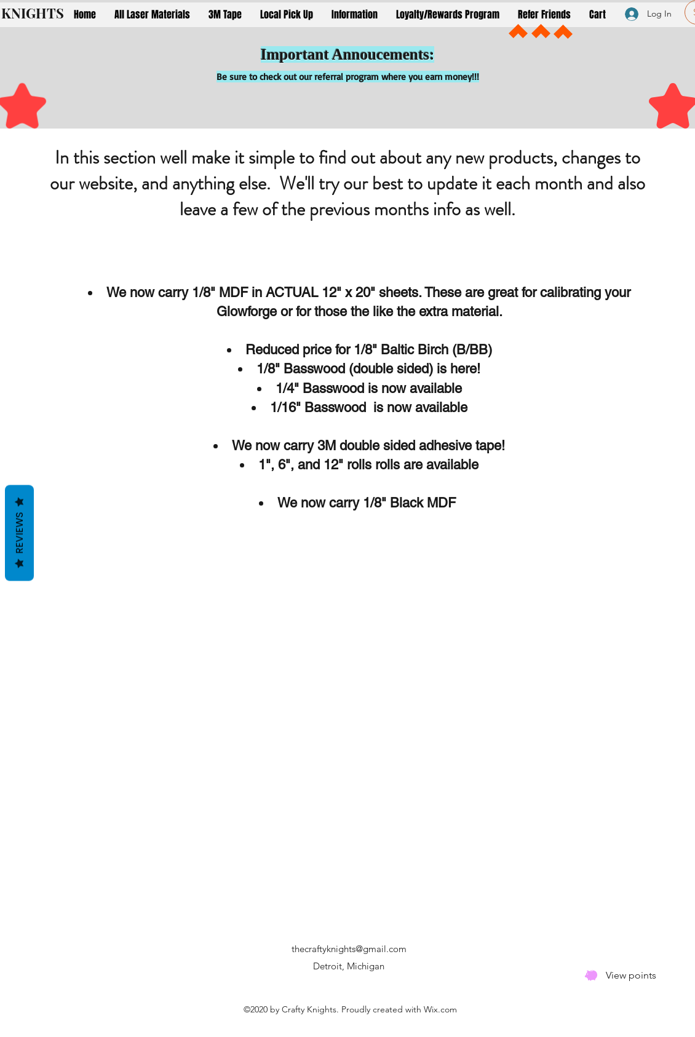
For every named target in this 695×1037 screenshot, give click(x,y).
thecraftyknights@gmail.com (349, 949)
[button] (152, 14)
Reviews (19, 533)
